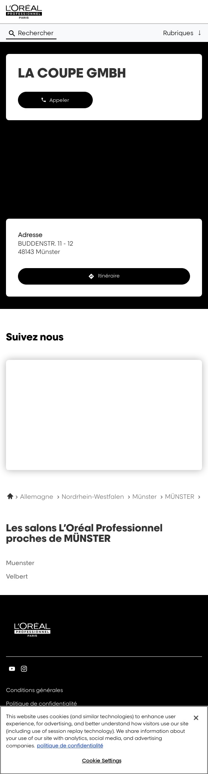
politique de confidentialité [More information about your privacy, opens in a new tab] (70, 751)
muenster (20, 563)
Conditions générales (34, 690)
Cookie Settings (101, 766)
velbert (17, 576)
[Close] (196, 722)
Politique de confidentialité (41, 704)
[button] (182, 33)
